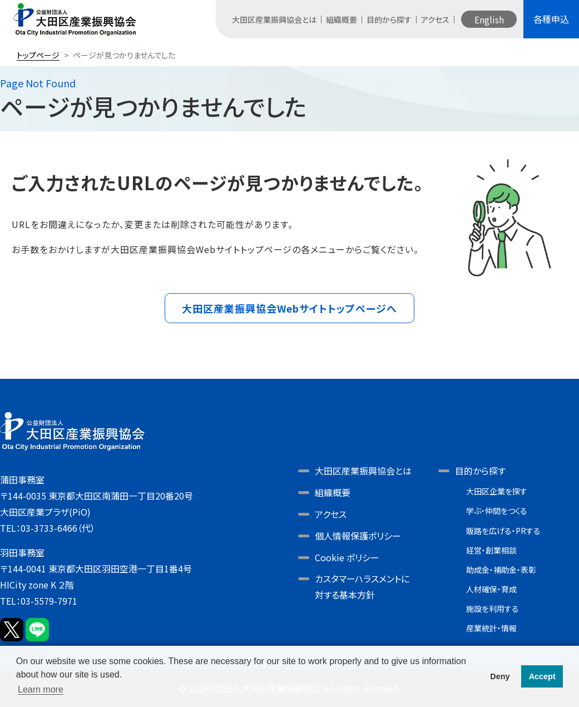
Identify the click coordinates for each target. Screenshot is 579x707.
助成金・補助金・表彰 (501, 569)
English (489, 19)
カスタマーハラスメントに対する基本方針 (362, 586)
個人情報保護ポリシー (358, 535)
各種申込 (551, 19)
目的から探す (389, 19)
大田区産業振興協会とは (274, 19)
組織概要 (341, 19)
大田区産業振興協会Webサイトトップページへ (289, 308)
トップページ (38, 55)
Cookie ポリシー (347, 557)
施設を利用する (492, 608)
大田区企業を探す (496, 491)
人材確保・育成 (491, 589)
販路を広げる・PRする (503, 530)
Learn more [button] (40, 689)
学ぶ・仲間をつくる (496, 510)
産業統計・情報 (491, 628)
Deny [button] (499, 676)
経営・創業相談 (491, 550)
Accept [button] (542, 676)
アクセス (435, 19)
